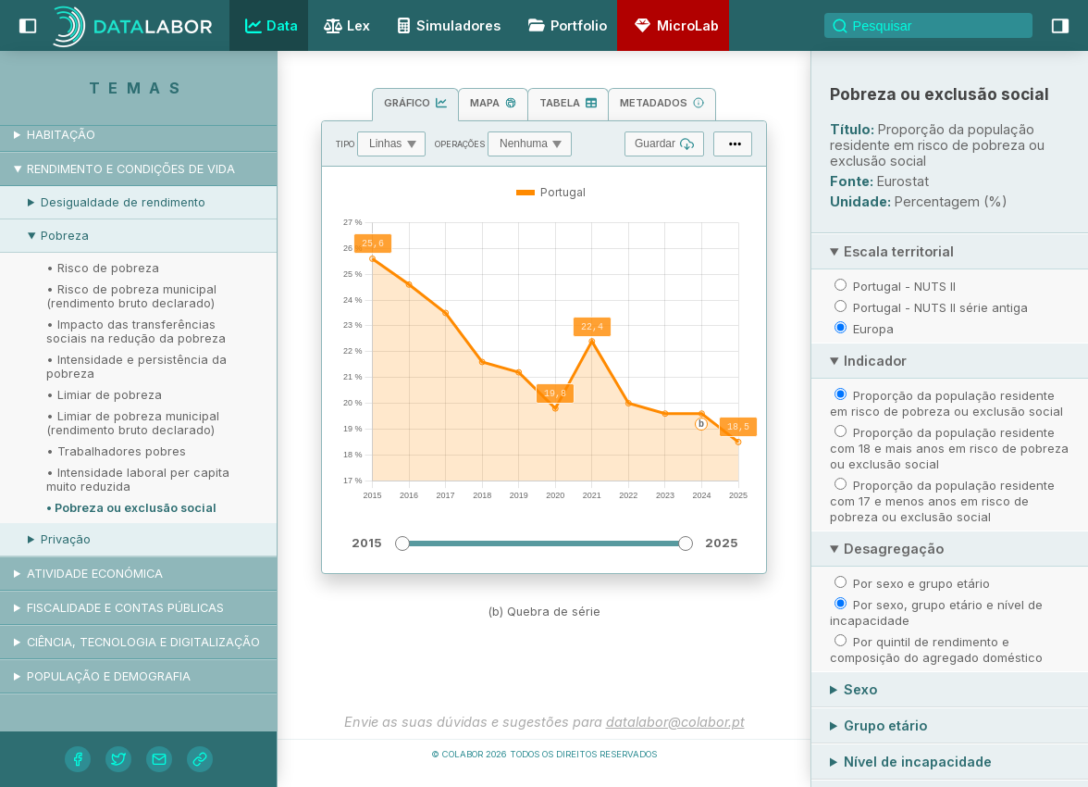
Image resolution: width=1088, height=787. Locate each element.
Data (269, 26)
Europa (873, 328)
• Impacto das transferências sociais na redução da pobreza (136, 331)
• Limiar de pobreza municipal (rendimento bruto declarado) (132, 423)
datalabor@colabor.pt (675, 722)
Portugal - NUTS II (904, 286)
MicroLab (673, 25)
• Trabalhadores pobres (116, 451)
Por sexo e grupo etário (921, 583)
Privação (66, 539)
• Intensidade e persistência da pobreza (136, 367)
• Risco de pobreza (102, 268)
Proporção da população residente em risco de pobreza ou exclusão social (946, 403)
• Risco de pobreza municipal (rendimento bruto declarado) (131, 296)
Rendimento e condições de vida (131, 169)
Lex (344, 27)
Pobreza (65, 236)
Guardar (664, 144)
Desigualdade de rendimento (123, 202)
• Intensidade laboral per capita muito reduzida (137, 479)
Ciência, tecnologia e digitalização (143, 642)
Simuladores (446, 25)
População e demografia (109, 676)
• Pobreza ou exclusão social (131, 508)
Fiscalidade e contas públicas (125, 608)
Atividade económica (95, 574)
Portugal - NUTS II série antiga (940, 307)
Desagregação (894, 548)
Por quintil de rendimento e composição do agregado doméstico (936, 649)
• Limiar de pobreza (104, 395)
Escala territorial (899, 251)
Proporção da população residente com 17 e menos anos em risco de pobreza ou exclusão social (942, 501)
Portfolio (564, 25)
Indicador (875, 361)
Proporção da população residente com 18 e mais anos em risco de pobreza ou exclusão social (949, 448)
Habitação (61, 135)
